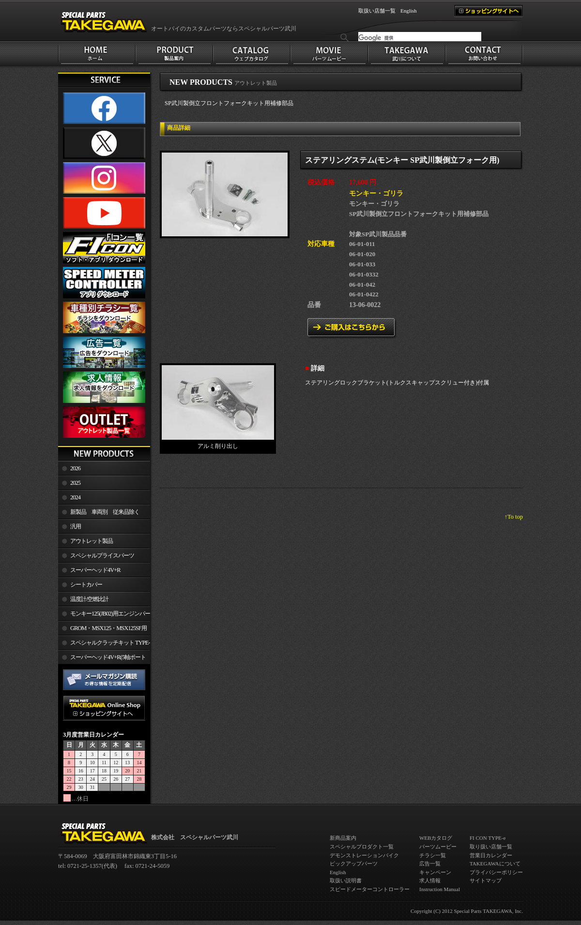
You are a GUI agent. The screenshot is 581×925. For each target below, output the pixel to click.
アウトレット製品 (91, 541)
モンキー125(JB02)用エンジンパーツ (104, 615)
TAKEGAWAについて (495, 863)
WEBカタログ (435, 838)
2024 (75, 497)
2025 (75, 482)
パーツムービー (438, 846)
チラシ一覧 (432, 855)
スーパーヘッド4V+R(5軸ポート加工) (102, 659)
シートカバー (86, 584)
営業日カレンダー (491, 855)
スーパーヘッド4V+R (95, 570)
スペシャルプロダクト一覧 (362, 846)
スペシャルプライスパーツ (102, 555)
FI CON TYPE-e (487, 838)
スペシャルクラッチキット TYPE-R (104, 644)
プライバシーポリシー (496, 872)
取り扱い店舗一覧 (491, 846)
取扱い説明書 (346, 880)
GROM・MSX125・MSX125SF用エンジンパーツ (102, 630)
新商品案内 (343, 838)
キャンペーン (435, 872)
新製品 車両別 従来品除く (104, 512)
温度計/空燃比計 (89, 599)
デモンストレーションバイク (364, 855)
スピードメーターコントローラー (370, 889)
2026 (75, 468)
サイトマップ (486, 880)
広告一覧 (430, 863)
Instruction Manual (439, 889)
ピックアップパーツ (354, 863)
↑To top (514, 516)
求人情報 (430, 880)
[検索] (419, 38)
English (408, 11)
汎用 (75, 526)
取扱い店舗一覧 (377, 11)
